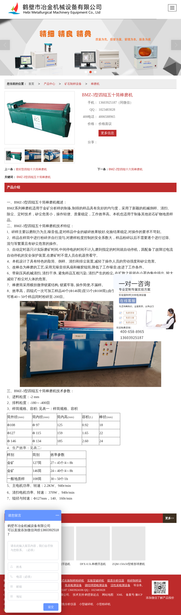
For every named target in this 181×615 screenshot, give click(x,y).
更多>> (169, 518)
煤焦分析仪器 (67, 604)
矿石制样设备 (73, 83)
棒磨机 (95, 83)
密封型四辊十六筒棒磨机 (31, 169)
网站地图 (107, 594)
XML (119, 594)
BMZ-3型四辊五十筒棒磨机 (34, 177)
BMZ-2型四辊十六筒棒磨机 (126, 169)
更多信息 (107, 133)
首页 (31, 83)
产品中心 (49, 83)
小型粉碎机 (103, 604)
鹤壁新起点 (92, 594)
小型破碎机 (86, 604)
